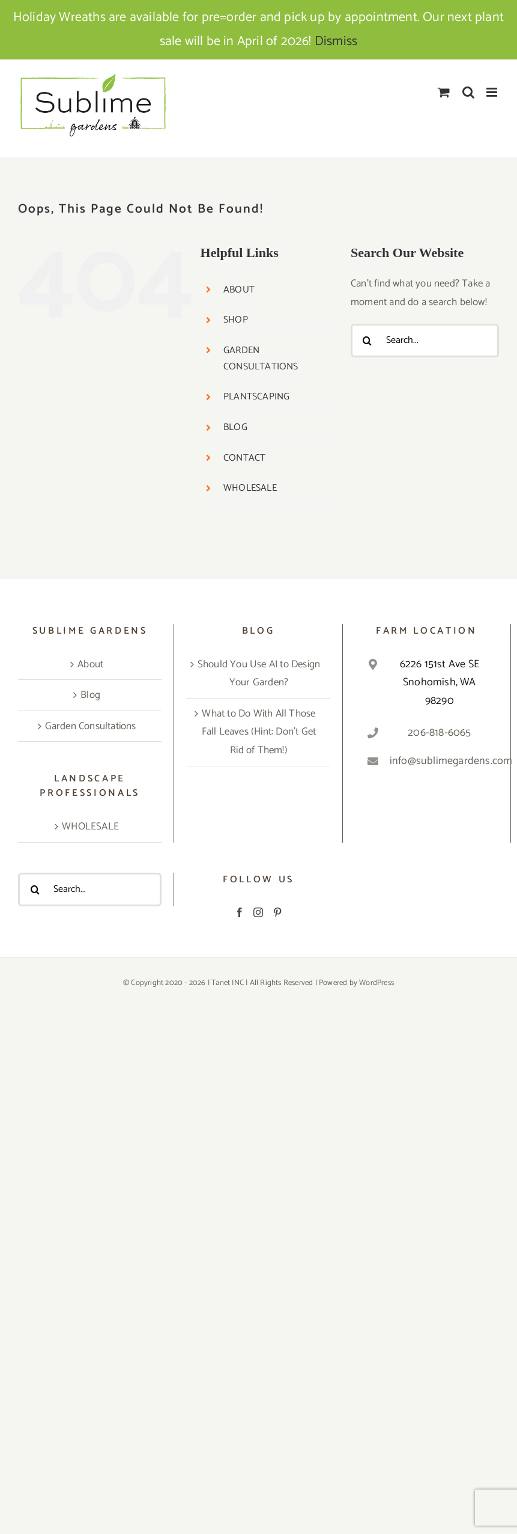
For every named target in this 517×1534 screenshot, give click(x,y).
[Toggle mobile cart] (444, 92)
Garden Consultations (90, 726)
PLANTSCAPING (256, 397)
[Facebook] (239, 912)
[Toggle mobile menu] (492, 92)
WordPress (376, 983)
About (90, 664)
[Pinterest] (277, 912)
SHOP (235, 320)
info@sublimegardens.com (439, 761)
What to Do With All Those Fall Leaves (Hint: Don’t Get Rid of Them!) (259, 732)
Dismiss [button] (336, 41)
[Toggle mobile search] (468, 92)
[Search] (367, 340)
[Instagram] (258, 912)
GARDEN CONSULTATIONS (260, 358)
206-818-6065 (439, 733)
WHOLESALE (250, 488)
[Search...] (425, 340)
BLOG (235, 427)
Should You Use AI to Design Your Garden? (259, 673)
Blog (90, 695)
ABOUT (239, 290)
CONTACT (244, 458)
